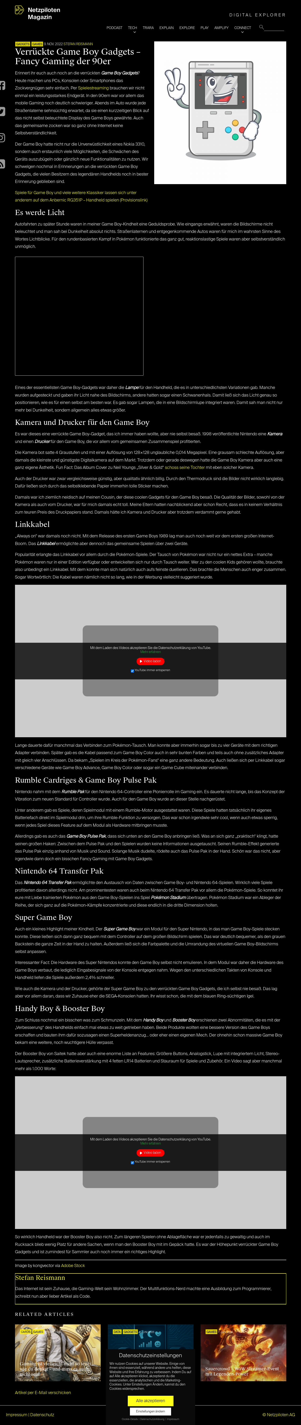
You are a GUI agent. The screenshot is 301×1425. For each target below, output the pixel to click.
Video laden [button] (152, 661)
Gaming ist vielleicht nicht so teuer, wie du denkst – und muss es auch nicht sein (56, 1369)
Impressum (16, 1415)
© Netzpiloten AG (278, 1415)
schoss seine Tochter (185, 468)
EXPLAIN (166, 28)
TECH (132, 28)
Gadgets (22, 44)
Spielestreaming (93, 88)
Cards (25, 1332)
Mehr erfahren (150, 652)
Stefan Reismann (78, 44)
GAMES (37, 44)
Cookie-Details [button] (130, 1419)
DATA (117, 1332)
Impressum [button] (173, 1419)
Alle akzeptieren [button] (150, 1401)
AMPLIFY (221, 28)
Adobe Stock (73, 1266)
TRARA (148, 28)
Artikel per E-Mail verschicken (43, 1393)
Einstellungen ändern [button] (150, 1411)
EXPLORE (187, 28)
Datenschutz (42, 1415)
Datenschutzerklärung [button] (152, 1419)
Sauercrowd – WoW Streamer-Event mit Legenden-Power (242, 1371)
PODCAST (114, 28)
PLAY (205, 28)
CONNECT (242, 28)
